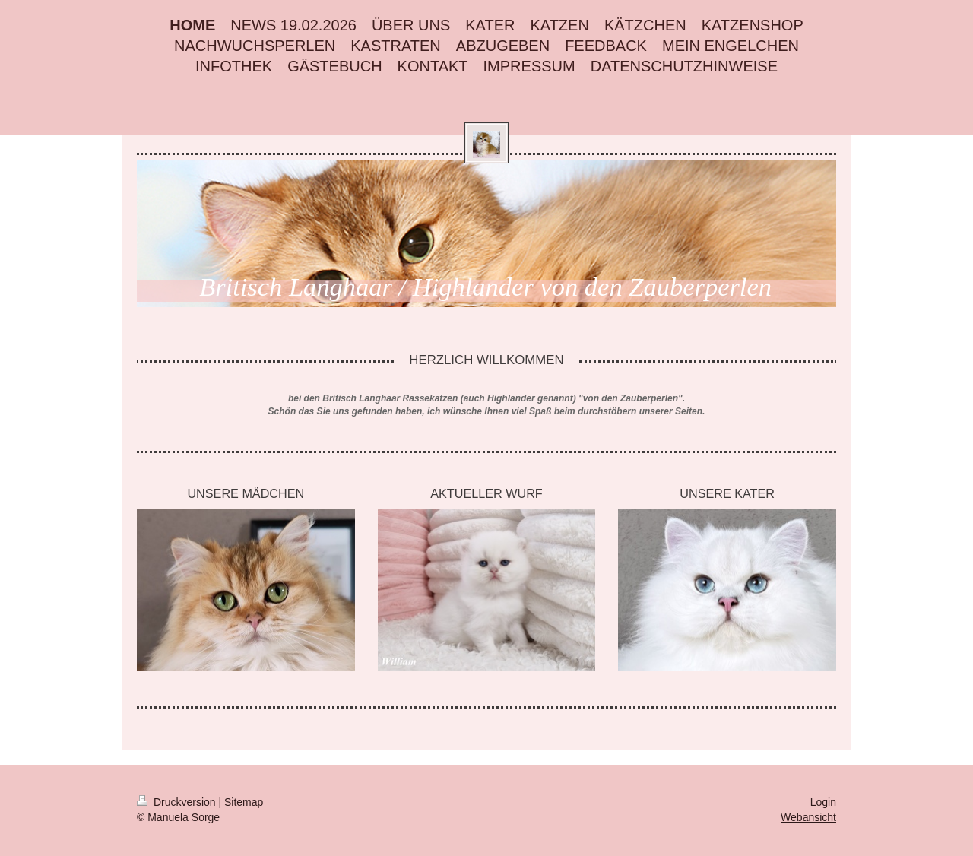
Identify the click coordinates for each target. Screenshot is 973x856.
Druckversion (177, 802)
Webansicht (808, 817)
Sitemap (243, 802)
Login (823, 802)
